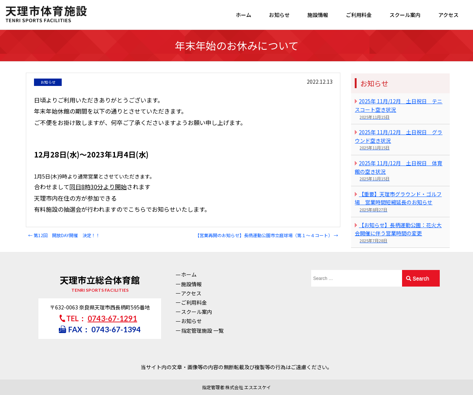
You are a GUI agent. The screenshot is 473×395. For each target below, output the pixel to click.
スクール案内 (405, 14)
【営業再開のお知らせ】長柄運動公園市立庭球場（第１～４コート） (266, 235)
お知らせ (279, 14)
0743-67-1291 (112, 318)
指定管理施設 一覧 (202, 330)
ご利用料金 (359, 14)
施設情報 (317, 14)
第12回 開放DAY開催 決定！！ (64, 235)
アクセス (448, 14)
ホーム (243, 14)
